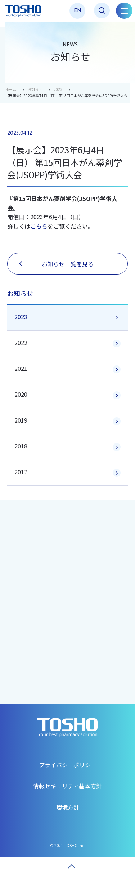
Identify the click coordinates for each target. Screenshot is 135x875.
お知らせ (35, 89)
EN (77, 10)
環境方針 (67, 807)
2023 (58, 89)
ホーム (10, 89)
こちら (39, 226)
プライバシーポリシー (67, 764)
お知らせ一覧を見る (56, 263)
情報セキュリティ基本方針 (67, 786)
